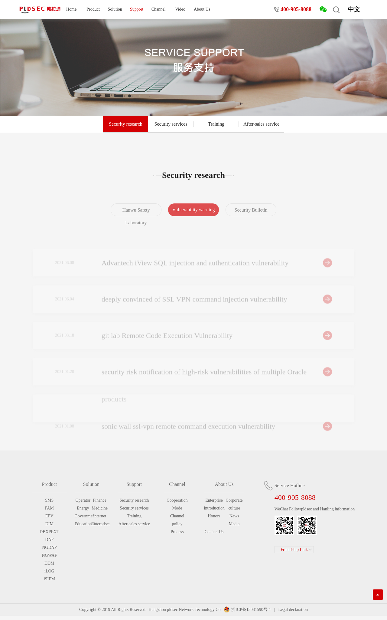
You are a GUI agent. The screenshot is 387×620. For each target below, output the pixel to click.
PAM (49, 508)
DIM (49, 524)
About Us (202, 9)
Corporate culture (234, 504)
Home (71, 9)
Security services (170, 124)
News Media (234, 520)
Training (216, 124)
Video (180, 9)
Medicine (100, 508)
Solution (115, 9)
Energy (83, 508)
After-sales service (261, 124)
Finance (99, 500)
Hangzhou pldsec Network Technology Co (185, 609)
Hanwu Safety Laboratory (136, 221)
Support (136, 9)
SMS (49, 500)
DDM (49, 563)
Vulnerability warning (193, 214)
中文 (354, 9)
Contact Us (214, 531)
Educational (83, 524)
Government (83, 516)
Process (177, 531)
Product (93, 9)
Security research (125, 124)
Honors (214, 516)
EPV (49, 516)
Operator (82, 500)
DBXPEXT (49, 531)
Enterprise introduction (214, 504)
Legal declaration (292, 609)
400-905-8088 (296, 9)
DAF (49, 539)
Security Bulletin (251, 214)
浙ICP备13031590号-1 (251, 609)
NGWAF (49, 555)
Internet (99, 516)
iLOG (49, 571)
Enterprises (99, 524)
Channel (158, 9)
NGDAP (49, 547)
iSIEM (49, 579)
